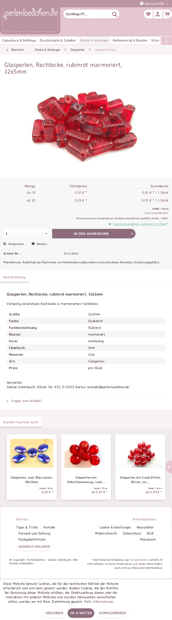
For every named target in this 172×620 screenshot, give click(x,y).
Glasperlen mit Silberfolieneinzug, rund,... (86, 479)
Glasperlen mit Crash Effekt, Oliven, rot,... (140, 479)
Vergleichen (13, 244)
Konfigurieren (112, 613)
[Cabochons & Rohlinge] (19, 40)
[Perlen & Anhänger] (94, 40)
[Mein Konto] (157, 14)
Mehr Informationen (99, 601)
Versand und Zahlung (34, 533)
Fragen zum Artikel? (24, 400)
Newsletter (145, 527)
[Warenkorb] (167, 14)
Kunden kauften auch (20, 422)
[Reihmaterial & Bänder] (130, 40)
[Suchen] (114, 14)
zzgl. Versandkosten (156, 213)
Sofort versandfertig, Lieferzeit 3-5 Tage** (141, 224)
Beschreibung (14, 277)
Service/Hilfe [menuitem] (153, 3)
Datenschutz (132, 533)
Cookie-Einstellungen (115, 527)
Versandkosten (138, 559)
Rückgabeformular (32, 539)
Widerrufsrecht (106, 533)
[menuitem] (92, 14)
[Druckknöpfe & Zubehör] (58, 40)
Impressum (148, 539)
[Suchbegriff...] (92, 14)
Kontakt (49, 527)
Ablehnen (54, 613)
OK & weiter (81, 613)
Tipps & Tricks (27, 527)
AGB (150, 533)
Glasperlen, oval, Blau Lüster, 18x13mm (32, 479)
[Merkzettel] (148, 14)
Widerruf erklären (34, 546)
